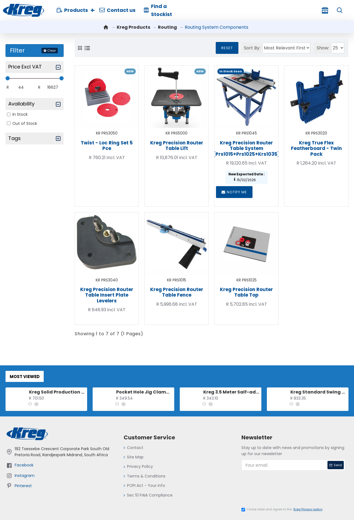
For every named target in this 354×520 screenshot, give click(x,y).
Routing (167, 27)
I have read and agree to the (282, 509)
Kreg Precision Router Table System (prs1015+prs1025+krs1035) (246, 148)
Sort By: (247, 48)
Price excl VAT (25, 66)
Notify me (234, 192)
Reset (222, 48)
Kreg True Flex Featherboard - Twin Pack (316, 148)
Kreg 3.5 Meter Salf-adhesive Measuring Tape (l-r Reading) (231, 391)
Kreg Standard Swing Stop (318, 391)
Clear (51, 50)
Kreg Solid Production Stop (57, 391)
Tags (14, 138)
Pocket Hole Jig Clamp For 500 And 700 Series (144, 391)
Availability (21, 103)
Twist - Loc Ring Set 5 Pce (107, 145)
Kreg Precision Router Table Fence (176, 292)
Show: (320, 48)
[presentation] (284, 490)
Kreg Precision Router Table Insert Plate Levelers (106, 295)
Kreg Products (133, 27)
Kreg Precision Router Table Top (246, 292)
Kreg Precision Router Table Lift (176, 145)
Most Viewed (25, 375)
